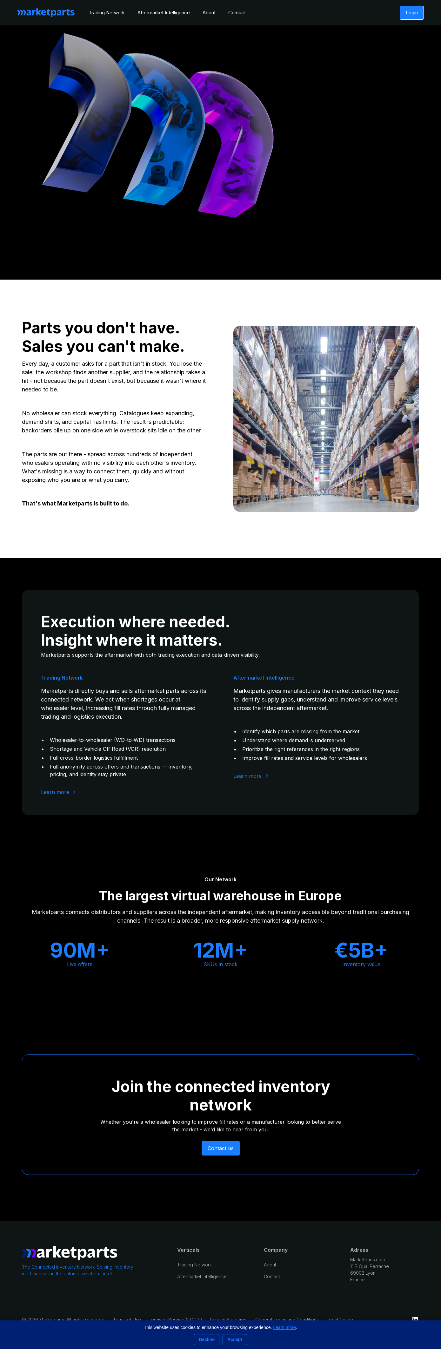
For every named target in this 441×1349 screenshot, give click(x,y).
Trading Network (107, 13)
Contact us (221, 1148)
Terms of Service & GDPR (175, 1319)
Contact (237, 13)
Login (412, 13)
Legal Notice (339, 1319)
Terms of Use (127, 1319)
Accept (234, 1339)
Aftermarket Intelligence (163, 13)
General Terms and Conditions (287, 1319)
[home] (46, 13)
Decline (207, 1339)
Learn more (284, 1327)
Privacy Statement (229, 1319)
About (209, 13)
